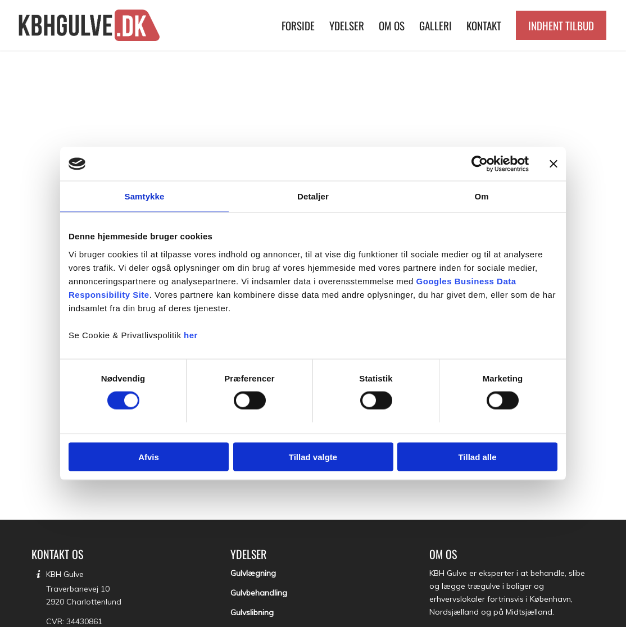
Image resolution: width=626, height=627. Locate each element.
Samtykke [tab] (145, 196)
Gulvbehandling (258, 593)
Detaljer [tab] (313, 196)
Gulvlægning (253, 573)
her (191, 334)
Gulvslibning (252, 612)
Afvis (148, 456)
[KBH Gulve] (90, 25)
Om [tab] (481, 196)
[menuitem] (298, 25)
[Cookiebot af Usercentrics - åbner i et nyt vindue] (479, 164)
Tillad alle (477, 456)
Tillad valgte (313, 456)
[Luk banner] (553, 164)
